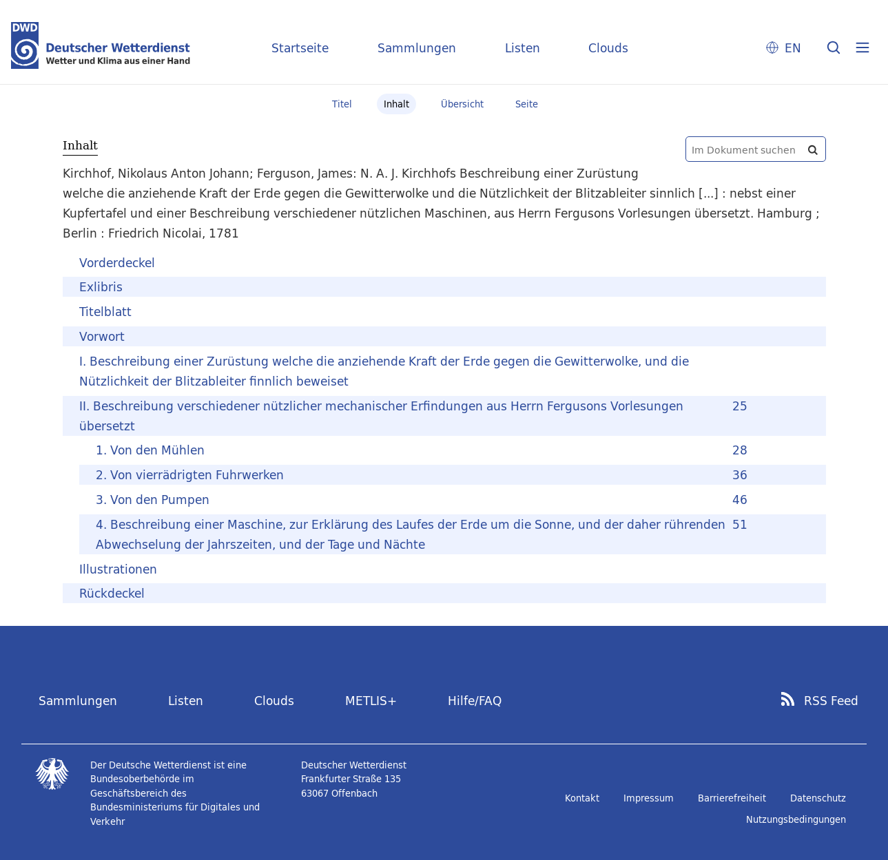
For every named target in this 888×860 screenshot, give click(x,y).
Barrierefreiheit (732, 798)
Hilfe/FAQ (475, 701)
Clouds (608, 48)
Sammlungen (417, 48)
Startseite (300, 48)
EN (793, 48)
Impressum (648, 798)
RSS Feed (831, 701)
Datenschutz (818, 798)
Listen (522, 48)
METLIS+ (371, 701)
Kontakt (582, 798)
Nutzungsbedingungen (796, 819)
